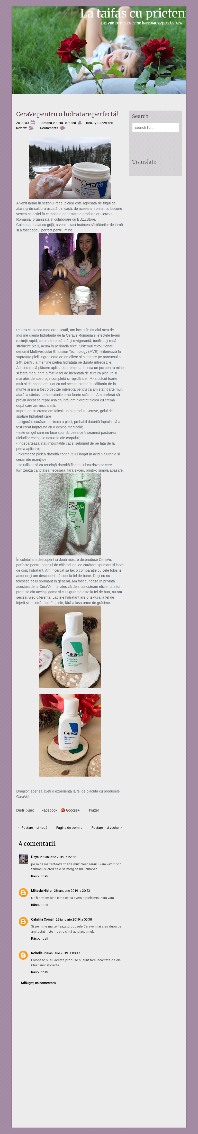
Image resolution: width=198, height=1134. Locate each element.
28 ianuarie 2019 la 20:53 (72, 891)
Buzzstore (105, 123)
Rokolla (36, 953)
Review (21, 128)
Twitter (93, 810)
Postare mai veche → (107, 828)
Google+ (73, 810)
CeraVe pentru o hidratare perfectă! (67, 114)
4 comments (49, 128)
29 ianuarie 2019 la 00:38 (74, 919)
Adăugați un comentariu (38, 983)
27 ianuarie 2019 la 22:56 (58, 857)
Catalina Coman (42, 919)
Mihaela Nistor (41, 891)
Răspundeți (39, 876)
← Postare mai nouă (32, 828)
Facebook (49, 810)
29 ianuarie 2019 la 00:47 (62, 953)
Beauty (91, 123)
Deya (35, 857)
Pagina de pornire (69, 828)
